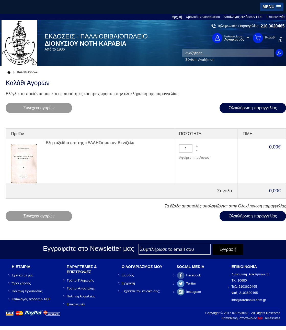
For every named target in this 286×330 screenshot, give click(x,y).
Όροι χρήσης (21, 283)
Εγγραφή (128, 283)
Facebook (193, 275)
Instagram (193, 292)
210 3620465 (272, 26)
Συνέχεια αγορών (38, 108)
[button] (271, 7)
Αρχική (177, 17)
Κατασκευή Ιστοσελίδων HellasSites (251, 318)
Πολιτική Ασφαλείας (81, 296)
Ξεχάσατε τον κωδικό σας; (141, 291)
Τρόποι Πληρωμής (80, 280)
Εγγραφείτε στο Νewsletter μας (88, 248)
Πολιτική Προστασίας (27, 291)
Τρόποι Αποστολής (81, 288)
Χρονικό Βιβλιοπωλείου (203, 17)
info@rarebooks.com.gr (248, 300)
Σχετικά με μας (22, 275)
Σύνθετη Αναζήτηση (199, 60)
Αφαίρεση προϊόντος (194, 157)
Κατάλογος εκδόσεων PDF (243, 17)
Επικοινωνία (276, 17)
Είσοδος (128, 275)
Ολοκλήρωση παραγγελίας (253, 108)
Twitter (191, 283)
